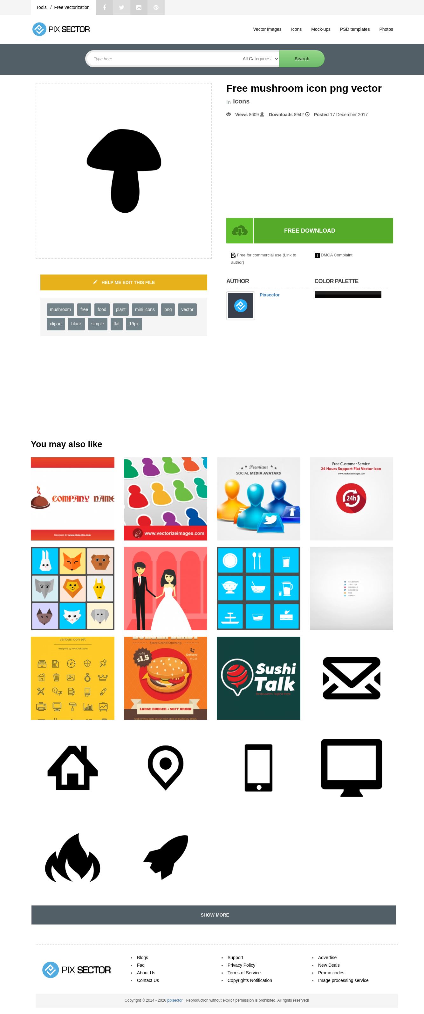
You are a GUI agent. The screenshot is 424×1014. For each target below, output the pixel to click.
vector (187, 309)
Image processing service (343, 980)
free (84, 309)
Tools (42, 7)
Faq (141, 965)
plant (121, 309)
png (168, 309)
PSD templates (355, 29)
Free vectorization (71, 7)
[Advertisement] (279, 167)
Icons (296, 29)
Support (235, 957)
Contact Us (148, 980)
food (102, 309)
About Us (146, 972)
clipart (56, 323)
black (76, 323)
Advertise (327, 957)
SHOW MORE (213, 915)
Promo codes (331, 972)
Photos (386, 29)
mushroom (60, 309)
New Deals (329, 965)
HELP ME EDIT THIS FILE (124, 282)
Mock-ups (321, 29)
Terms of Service (244, 972)
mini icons (145, 309)
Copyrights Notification (250, 980)
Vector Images (267, 29)
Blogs (142, 957)
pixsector (175, 1000)
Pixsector (270, 294)
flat (117, 323)
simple (97, 323)
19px (134, 323)
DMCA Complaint (336, 255)
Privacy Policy (241, 965)
